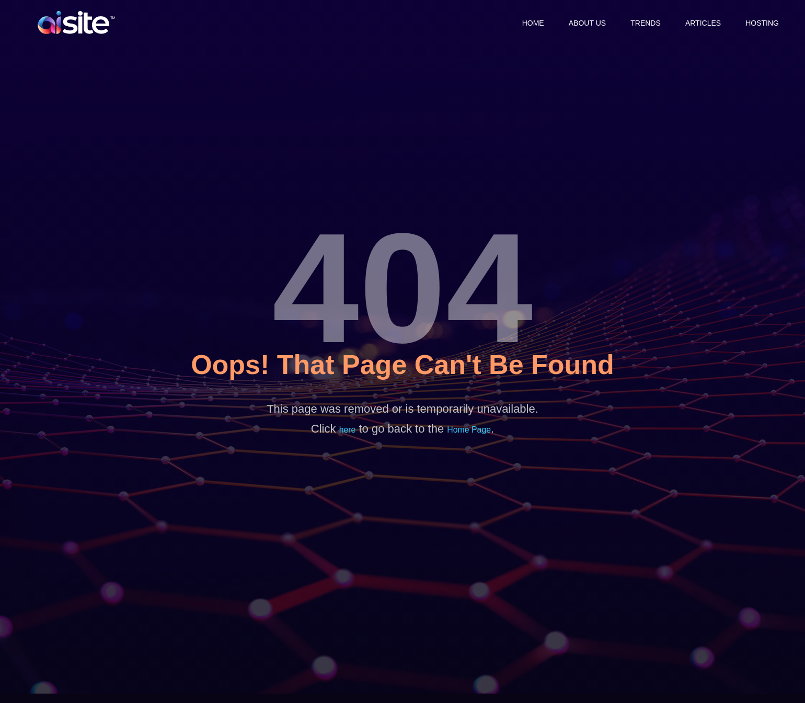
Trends (642, 22)
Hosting (762, 22)
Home (527, 22)
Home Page (469, 429)
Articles (701, 22)
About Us (582, 22)
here (347, 429)
